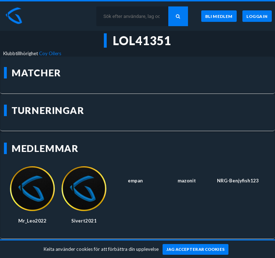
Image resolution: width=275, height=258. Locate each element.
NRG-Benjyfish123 (238, 180)
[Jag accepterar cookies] (196, 249)
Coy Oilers (50, 53)
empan (135, 180)
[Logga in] (257, 16)
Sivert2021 (84, 221)
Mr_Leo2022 (32, 221)
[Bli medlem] (219, 16)
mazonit (187, 180)
